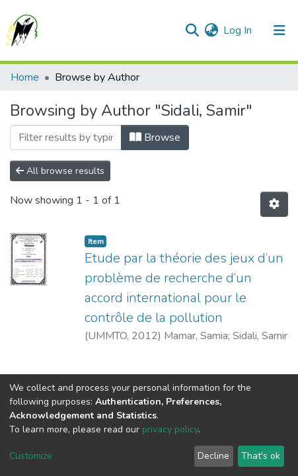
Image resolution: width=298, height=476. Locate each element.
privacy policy (170, 429)
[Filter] (66, 137)
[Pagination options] (274, 204)
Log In (238, 30)
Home (25, 77)
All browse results (60, 171)
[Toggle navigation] (279, 30)
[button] (211, 30)
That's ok (260, 456)
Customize (30, 456)
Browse (155, 137)
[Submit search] (192, 30)
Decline (213, 456)
